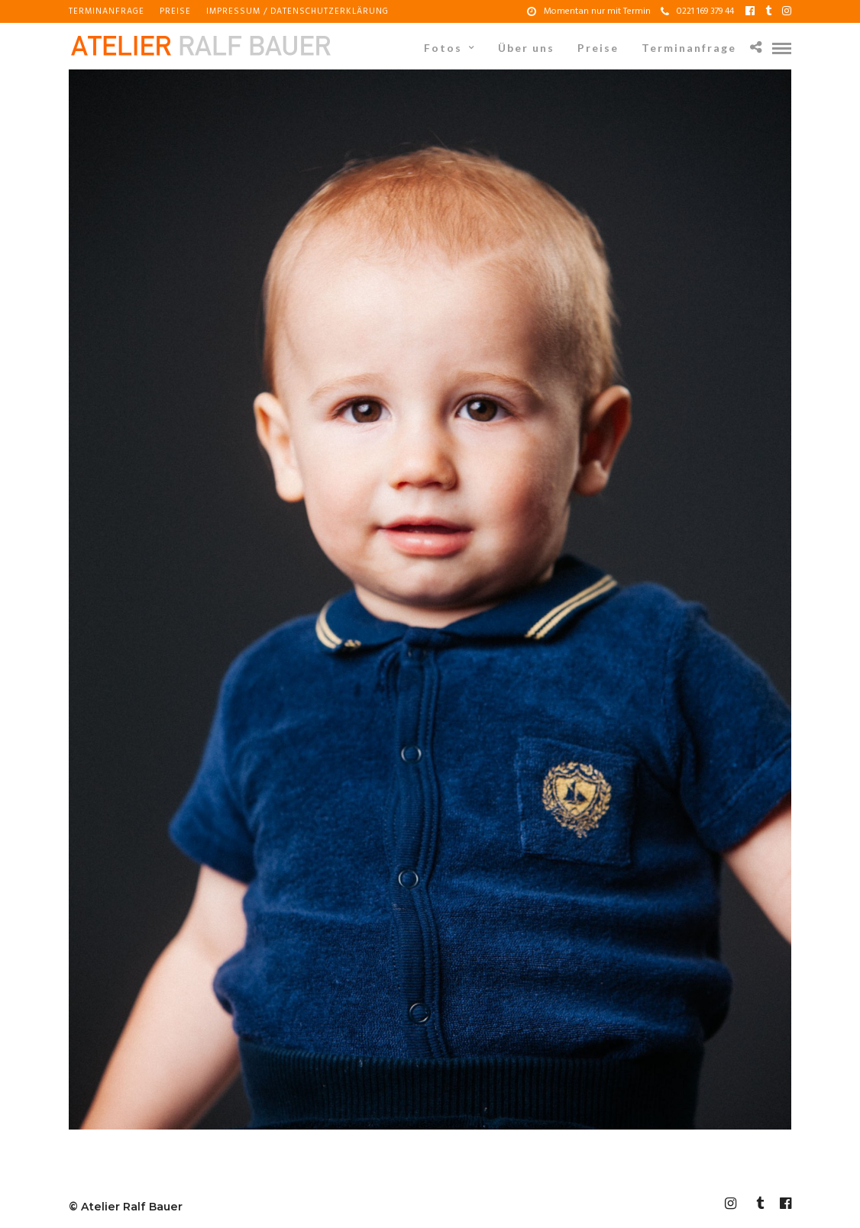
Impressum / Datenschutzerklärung (297, 11)
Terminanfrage (106, 11)
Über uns (526, 47)
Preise (175, 11)
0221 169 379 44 (697, 11)
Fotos (443, 47)
